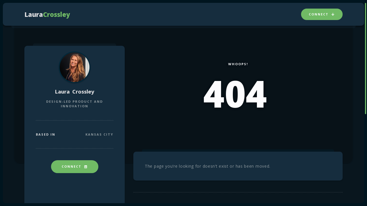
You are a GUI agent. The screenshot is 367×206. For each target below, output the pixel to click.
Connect (322, 14)
